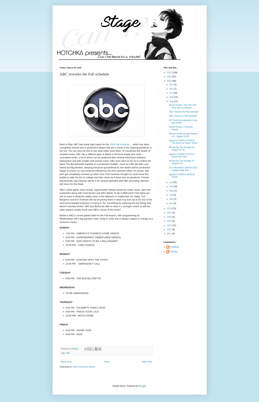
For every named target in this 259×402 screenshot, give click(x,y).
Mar (171, 199)
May (171, 191)
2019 (169, 208)
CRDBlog (174, 247)
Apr (171, 195)
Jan (171, 203)
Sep (171, 97)
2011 (169, 233)
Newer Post (66, 362)
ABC (68, 353)
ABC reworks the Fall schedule (183, 112)
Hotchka (174, 251)
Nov (171, 89)
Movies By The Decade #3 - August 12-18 (182, 148)
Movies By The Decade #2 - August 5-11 (182, 162)
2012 (169, 229)
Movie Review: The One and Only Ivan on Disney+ (182, 106)
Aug (171, 101)
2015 (169, 217)
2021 (169, 76)
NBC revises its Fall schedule (183, 116)
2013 (169, 225)
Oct (171, 93)
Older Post (147, 362)
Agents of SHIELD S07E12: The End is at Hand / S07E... (184, 141)
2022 (169, 72)
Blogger (142, 386)
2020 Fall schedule (120, 144)
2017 (169, 212)
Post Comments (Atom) (84, 367)
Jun (171, 186)
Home (107, 362)
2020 (169, 81)
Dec (171, 84)
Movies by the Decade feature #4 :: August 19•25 (183, 134)
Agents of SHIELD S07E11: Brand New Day (182, 155)
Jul (171, 182)
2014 (169, 221)
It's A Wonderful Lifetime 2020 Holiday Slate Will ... (183, 168)
